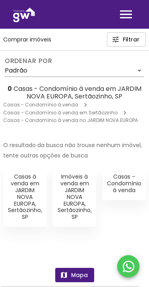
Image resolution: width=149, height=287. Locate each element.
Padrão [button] (16, 70)
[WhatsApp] (128, 266)
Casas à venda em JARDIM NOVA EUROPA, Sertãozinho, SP (25, 197)
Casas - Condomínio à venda (40, 104)
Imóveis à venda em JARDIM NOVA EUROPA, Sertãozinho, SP (75, 197)
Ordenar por (28, 61)
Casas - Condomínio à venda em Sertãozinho (60, 112)
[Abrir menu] (126, 14)
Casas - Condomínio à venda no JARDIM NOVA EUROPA (70, 120)
